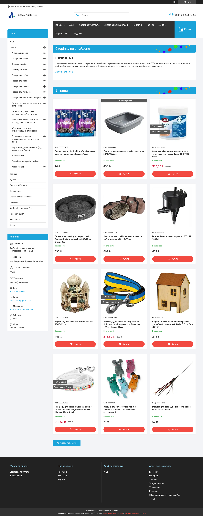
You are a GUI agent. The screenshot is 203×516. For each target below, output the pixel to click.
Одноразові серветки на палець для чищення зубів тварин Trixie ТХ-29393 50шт (170, 154)
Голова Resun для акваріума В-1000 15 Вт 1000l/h (172, 237)
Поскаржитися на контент (112, 513)
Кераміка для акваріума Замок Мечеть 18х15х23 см (74, 323)
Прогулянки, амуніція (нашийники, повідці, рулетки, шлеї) (25, 139)
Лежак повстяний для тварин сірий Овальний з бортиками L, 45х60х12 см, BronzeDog (73, 239)
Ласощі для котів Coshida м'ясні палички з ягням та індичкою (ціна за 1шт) (75, 152)
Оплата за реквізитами (116, 25)
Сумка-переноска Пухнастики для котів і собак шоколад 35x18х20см (123, 237)
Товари (58, 25)
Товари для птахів (20, 86)
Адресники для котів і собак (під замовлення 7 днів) (27, 148)
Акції (72, 25)
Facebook (153, 472)
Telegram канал (17, 214)
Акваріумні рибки (20, 53)
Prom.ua (115, 511)
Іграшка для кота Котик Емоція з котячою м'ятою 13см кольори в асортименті (119, 409)
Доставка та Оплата (89, 25)
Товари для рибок (20, 58)
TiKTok (152, 499)
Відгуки (78, 33)
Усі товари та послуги (67, 443)
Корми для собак (19, 64)
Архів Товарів (18, 167)
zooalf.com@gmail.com (20, 300)
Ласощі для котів (64, 71)
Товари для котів (19, 81)
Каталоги (14, 202)
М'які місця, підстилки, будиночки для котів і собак (24, 129)
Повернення (15, 191)
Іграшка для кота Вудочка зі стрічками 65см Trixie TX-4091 (171, 408)
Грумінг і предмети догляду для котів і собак (26, 104)
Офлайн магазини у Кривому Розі (164, 495)
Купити (77, 174)
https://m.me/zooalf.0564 (21, 309)
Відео (12, 225)
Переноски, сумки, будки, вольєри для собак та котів (24, 112)
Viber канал (15, 220)
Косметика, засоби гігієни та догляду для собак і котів (25, 121)
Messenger (154, 491)
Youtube (153, 479)
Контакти (137, 25)
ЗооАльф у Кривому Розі (21, 208)
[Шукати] (78, 15)
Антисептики (18, 156)
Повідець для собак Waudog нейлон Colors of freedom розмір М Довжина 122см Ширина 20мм (121, 324)
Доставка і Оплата (18, 185)
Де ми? (162, 25)
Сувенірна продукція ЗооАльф (26, 161)
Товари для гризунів (21, 92)
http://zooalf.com (17, 291)
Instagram (153, 476)
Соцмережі (61, 33)
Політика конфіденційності (135, 513)
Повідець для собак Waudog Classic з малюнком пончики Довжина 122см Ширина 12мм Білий (73, 409)
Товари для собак (20, 75)
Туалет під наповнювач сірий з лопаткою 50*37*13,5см (123, 152)
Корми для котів (19, 70)
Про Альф (62, 472)
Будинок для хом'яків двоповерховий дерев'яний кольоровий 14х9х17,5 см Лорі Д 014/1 (172, 324)
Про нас (150, 25)
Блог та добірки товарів (21, 197)
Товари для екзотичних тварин (26, 97)
